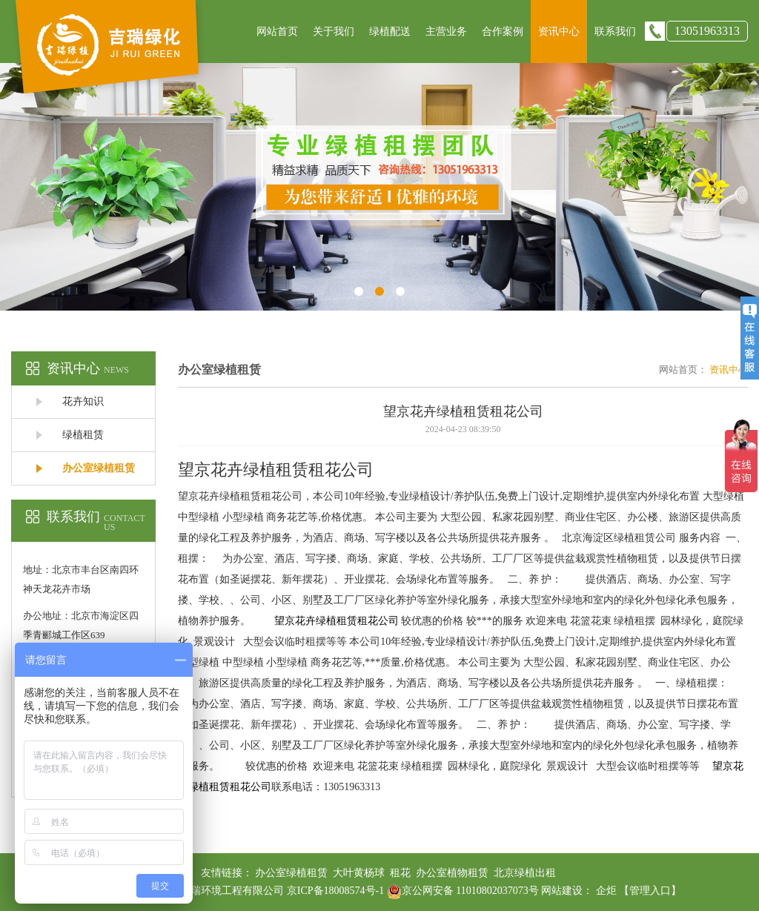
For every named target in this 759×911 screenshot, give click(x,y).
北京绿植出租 (525, 872)
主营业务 (446, 31)
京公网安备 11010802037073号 (463, 890)
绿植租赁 (83, 434)
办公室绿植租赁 (98, 468)
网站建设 (562, 890)
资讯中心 (559, 31)
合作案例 (502, 31)
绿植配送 (390, 31)
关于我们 (333, 31)
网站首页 (277, 31)
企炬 (606, 890)
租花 (400, 872)
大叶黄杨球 (359, 872)
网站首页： (683, 369)
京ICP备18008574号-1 (337, 890)
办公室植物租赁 (452, 872)
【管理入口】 (650, 890)
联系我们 (615, 31)
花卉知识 (83, 401)
